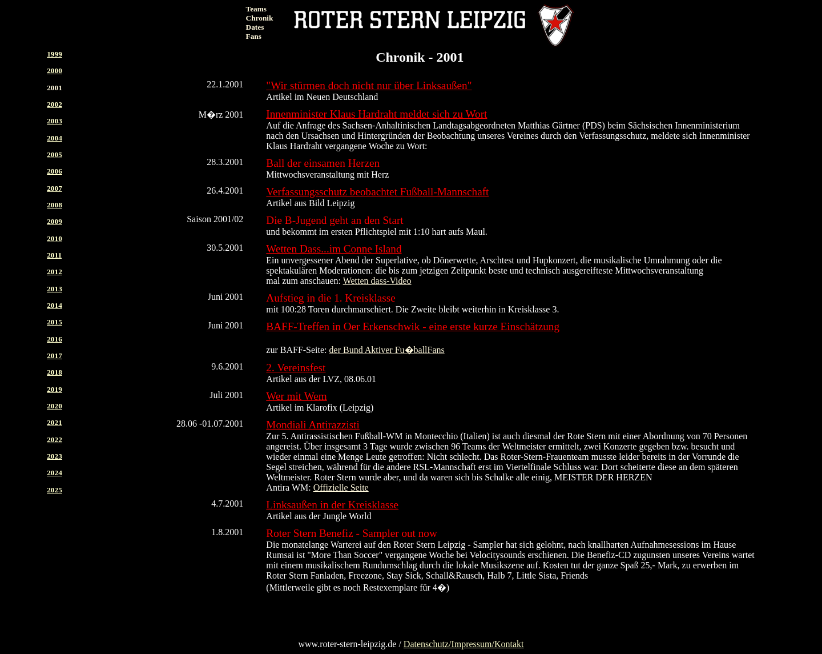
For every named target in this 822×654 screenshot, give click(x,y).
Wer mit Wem (296, 396)
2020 (54, 406)
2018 (54, 372)
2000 (54, 70)
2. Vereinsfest (295, 368)
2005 (54, 154)
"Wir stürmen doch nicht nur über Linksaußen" (369, 85)
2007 (54, 188)
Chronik (259, 18)
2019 (54, 389)
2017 (54, 355)
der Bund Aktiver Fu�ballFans (387, 350)
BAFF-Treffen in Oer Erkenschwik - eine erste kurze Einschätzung (412, 326)
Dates (255, 27)
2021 (54, 422)
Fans (253, 36)
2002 (54, 104)
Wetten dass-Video (377, 281)
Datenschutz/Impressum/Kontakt (464, 644)
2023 (54, 456)
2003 (54, 121)
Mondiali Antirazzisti (313, 425)
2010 (54, 238)
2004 (54, 138)
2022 (54, 439)
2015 (54, 322)
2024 (54, 472)
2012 (54, 271)
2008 (54, 204)
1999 (54, 54)
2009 (54, 221)
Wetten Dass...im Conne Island (333, 249)
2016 (54, 339)
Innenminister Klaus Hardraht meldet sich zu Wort (376, 114)
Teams (256, 9)
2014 (54, 305)
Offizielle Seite (341, 487)
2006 (54, 171)
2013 (54, 288)
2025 (54, 490)
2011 (54, 255)
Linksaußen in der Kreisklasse (332, 505)
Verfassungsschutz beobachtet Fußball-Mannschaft (377, 192)
